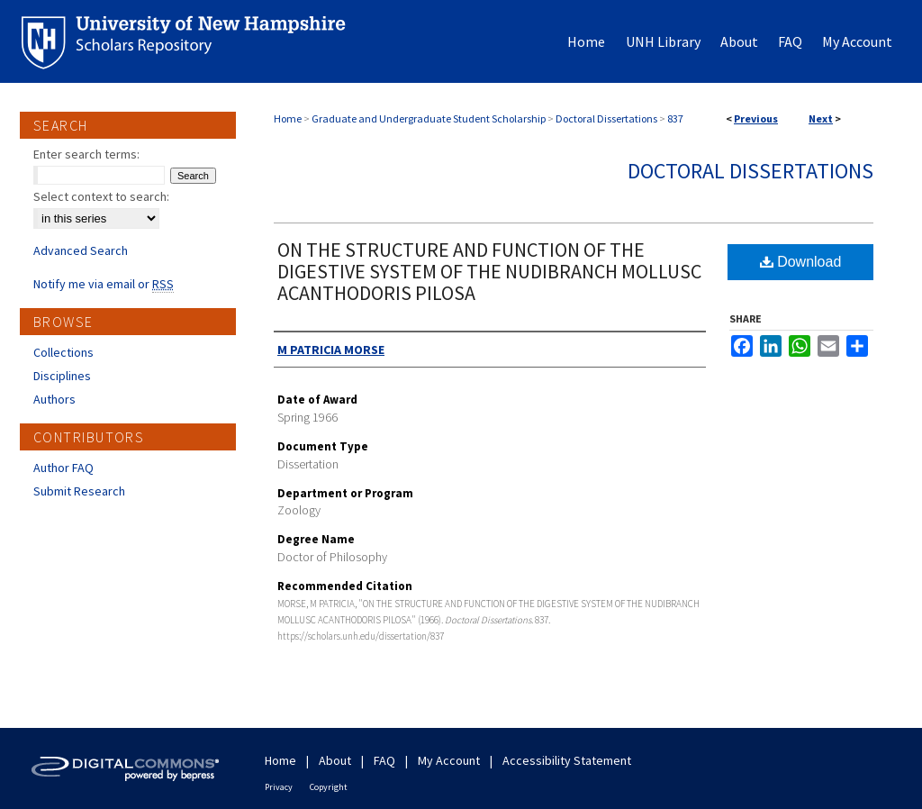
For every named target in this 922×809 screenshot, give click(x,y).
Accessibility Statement (566, 760)
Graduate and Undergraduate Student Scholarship (429, 118)
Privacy (279, 787)
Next (821, 118)
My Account (449, 760)
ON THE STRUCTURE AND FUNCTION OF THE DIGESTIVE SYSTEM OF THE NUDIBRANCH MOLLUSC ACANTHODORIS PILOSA (489, 271)
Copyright (329, 787)
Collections (63, 352)
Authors (54, 399)
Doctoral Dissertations (606, 118)
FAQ (384, 760)
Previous (756, 118)
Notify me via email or (103, 284)
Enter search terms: (86, 154)
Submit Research (79, 491)
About (335, 760)
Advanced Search (80, 250)
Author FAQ (63, 467)
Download (801, 261)
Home (288, 118)
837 (675, 118)
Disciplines (62, 376)
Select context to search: (101, 196)
